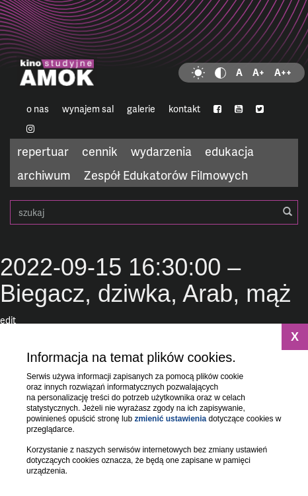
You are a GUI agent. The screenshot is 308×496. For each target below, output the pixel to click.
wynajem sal (88, 108)
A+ (258, 72)
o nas (37, 108)
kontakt (184, 108)
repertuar (43, 151)
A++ (282, 72)
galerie (141, 108)
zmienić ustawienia (170, 418)
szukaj (154, 212)
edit (8, 320)
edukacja (229, 151)
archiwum (44, 174)
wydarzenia (161, 151)
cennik (100, 151)
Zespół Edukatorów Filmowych (166, 174)
